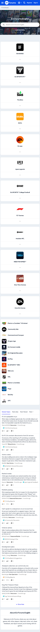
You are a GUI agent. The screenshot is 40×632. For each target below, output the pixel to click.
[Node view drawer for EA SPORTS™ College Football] (20, 198)
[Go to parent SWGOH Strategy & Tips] (10, 539)
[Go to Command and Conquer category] (4, 335)
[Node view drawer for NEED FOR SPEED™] (20, 268)
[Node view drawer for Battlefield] (20, 59)
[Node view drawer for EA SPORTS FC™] (20, 83)
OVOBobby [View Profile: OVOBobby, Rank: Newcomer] (5, 517)
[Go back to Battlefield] (20, 54)
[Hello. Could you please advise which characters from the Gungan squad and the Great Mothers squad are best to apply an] (20, 532)
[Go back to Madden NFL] (20, 239)
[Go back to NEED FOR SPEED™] (20, 262)
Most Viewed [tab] (23, 412)
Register (29, 3)
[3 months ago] (21, 425)
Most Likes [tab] (15, 412)
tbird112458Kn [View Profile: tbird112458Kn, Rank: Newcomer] (6, 593)
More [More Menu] (31, 412)
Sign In (36, 3)
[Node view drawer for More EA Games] (20, 314)
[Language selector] (20, 3)
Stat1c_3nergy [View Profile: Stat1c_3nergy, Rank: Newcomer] (6, 555)
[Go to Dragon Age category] (4, 341)
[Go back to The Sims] (20, 100)
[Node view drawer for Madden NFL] (20, 244)
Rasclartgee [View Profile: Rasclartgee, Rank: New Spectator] (5, 574)
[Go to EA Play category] (4, 359)
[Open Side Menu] (2, 2)
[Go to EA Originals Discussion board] (4, 353)
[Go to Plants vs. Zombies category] (4, 383)
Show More (20, 604)
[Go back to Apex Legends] (20, 169)
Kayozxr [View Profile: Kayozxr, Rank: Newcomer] (4, 482)
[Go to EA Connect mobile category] (4, 347)
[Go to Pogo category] (4, 389)
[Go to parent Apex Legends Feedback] (30, 482)
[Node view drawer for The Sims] (20, 106)
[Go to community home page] (10, 3)
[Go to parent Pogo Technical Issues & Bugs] (11, 596)
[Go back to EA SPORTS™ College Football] (20, 192)
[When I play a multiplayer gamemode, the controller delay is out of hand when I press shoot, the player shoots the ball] (20, 421)
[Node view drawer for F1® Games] (20, 221)
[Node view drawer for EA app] (20, 152)
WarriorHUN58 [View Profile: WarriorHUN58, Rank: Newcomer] (6, 425)
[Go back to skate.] (20, 123)
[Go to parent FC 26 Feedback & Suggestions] (12, 558)
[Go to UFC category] (4, 400)
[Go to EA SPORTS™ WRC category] (4, 365)
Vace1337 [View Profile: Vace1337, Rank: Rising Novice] (5, 444)
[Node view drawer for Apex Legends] (20, 175)
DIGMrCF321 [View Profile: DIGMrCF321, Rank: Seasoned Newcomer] (5, 498)
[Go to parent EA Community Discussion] (10, 520)
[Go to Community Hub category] (4, 329)
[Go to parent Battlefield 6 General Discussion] (12, 466)
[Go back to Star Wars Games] (20, 285)
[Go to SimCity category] (4, 394)
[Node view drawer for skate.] (20, 129)
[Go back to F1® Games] (20, 216)
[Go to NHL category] (4, 377)
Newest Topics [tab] (6, 412)
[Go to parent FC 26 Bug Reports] (8, 501)
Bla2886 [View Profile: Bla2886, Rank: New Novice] (4, 463)
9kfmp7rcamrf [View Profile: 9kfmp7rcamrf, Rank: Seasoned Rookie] (6, 536)
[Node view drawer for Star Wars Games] (20, 291)
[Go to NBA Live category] (4, 371)
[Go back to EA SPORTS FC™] (20, 77)
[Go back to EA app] (20, 146)
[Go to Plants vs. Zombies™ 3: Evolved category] (4, 323)
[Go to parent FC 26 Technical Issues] (9, 428)
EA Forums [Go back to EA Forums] (5, 7)
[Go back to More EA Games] (20, 308)
